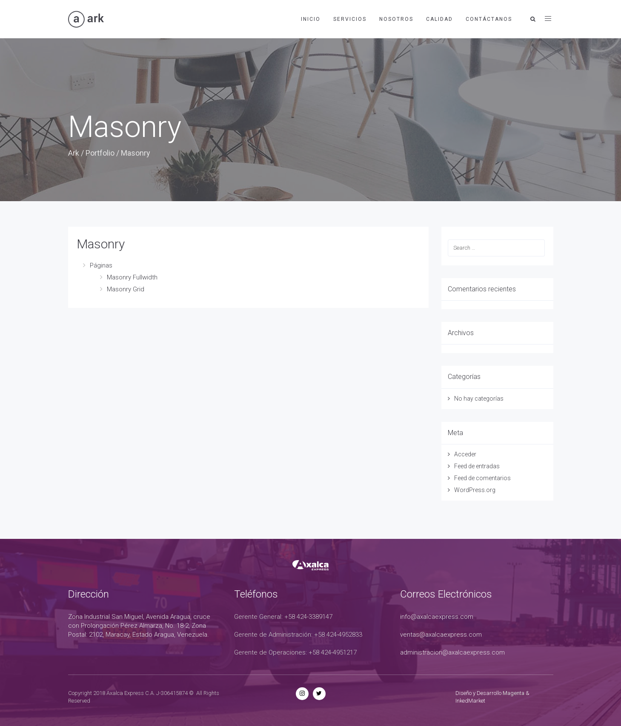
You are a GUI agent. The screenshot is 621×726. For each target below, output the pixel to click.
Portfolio (100, 152)
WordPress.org (474, 490)
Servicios (349, 19)
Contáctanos (489, 19)
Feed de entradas (477, 466)
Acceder (465, 454)
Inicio (311, 19)
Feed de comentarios (482, 478)
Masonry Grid (125, 289)
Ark (73, 152)
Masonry (101, 243)
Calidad (439, 19)
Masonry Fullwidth (132, 277)
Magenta (513, 693)
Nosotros (396, 19)
